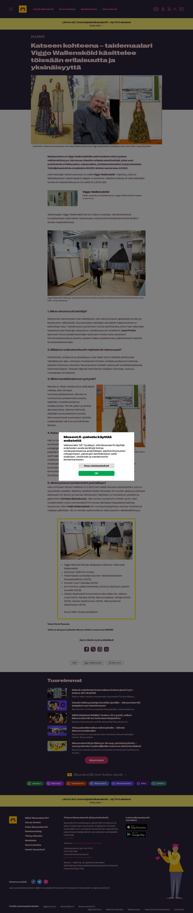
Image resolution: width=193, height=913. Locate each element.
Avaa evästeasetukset (96, 466)
